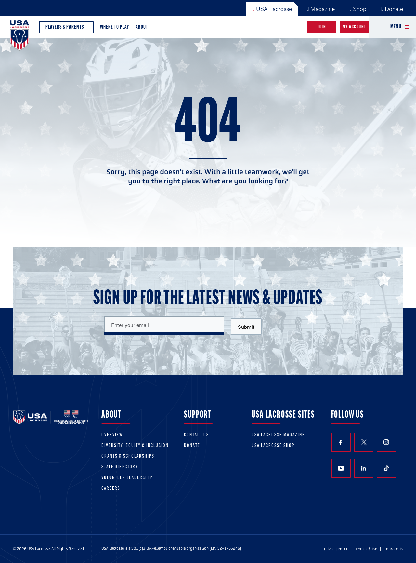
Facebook (340, 442)
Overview (112, 435)
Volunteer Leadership (126, 478)
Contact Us (196, 435)
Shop (358, 9)
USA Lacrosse (272, 9)
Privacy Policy (336, 549)
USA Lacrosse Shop (273, 445)
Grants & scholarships (127, 456)
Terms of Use (366, 549)
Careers (110, 488)
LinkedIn (363, 468)
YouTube (341, 468)
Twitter (363, 442)
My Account (354, 27)
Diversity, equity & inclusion (135, 445)
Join (322, 27)
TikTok (386, 468)
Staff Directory (119, 467)
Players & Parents (66, 28)
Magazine (321, 9)
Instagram (386, 442)
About (143, 28)
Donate (392, 9)
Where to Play (114, 27)
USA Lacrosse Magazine (278, 435)
